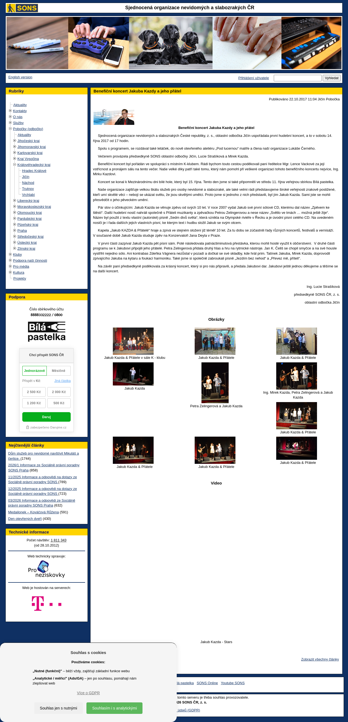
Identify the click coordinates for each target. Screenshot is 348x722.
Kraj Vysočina (28, 159)
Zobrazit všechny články (320, 659)
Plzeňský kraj (27, 225)
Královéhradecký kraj (33, 165)
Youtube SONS (233, 683)
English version (20, 77)
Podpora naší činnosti (30, 260)
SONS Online (207, 683)
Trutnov (28, 189)
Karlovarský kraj (29, 153)
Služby (18, 123)
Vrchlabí (28, 195)
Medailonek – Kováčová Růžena (33, 512)
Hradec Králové (34, 171)
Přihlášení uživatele (253, 78)
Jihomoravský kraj (31, 147)
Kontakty (20, 111)
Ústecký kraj (27, 242)
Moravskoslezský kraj (34, 207)
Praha (22, 231)
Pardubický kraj (29, 219)
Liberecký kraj (28, 201)
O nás (18, 117)
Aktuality (20, 105)
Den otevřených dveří (25, 519)
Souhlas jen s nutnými (58, 708)
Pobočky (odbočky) (28, 129)
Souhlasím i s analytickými (114, 708)
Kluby (17, 254)
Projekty (19, 278)
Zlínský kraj (26, 248)
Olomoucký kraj (29, 213)
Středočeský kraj (30, 237)
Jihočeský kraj (28, 141)
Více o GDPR (88, 693)
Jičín (25, 177)
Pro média (21, 266)
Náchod (28, 183)
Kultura (18, 272)
